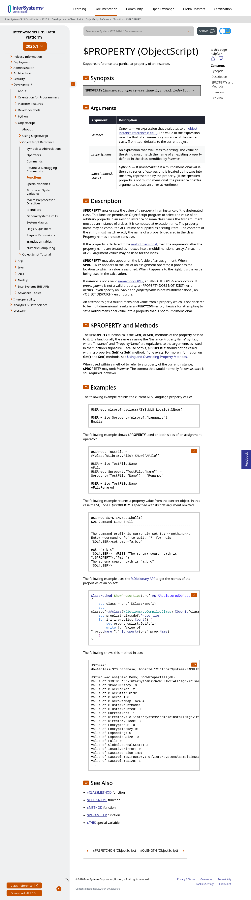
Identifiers (34, 210)
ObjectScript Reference (98, 19)
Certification (223, 9)
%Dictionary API (143, 578)
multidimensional (144, 244)
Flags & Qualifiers (39, 229)
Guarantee (206, 879)
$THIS (91, 822)
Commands (35, 161)
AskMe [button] (208, 30)
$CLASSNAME (97, 800)
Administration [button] (24, 68)
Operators (34, 155)
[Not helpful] (221, 58)
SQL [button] (20, 261)
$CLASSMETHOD (99, 792)
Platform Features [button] (30, 104)
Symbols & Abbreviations (44, 149)
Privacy (181, 879)
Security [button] (19, 79)
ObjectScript (76, 19)
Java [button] (21, 267)
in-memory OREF (130, 281)
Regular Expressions (41, 235)
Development (59, 19)
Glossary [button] (20, 310)
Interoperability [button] (24, 299)
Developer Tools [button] (29, 110)
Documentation (106, 9)
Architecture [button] (22, 73)
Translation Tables (39, 241)
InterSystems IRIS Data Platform (34, 34)
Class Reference (24, 885)
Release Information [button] (28, 56)
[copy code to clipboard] (194, 451)
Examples (217, 92)
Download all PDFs (24, 893)
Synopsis (217, 71)
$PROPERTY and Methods (222, 84)
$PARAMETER (97, 815)
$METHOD (95, 807)
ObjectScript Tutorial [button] (36, 254)
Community (134, 9)
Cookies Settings (205, 884)
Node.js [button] (23, 280)
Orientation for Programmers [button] (38, 97)
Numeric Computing (41, 248)
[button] (86, 78)
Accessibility (224, 879)
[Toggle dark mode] (225, 31)
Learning (79, 9)
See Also (217, 98)
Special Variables (38, 184)
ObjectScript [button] (26, 123)
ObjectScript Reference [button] (38, 142)
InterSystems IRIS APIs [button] (33, 286)
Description (219, 77)
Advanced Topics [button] (29, 293)
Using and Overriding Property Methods (157, 357)
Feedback (246, 458)
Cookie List (225, 884)
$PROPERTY (134, 19)
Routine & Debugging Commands (42, 169)
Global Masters (194, 9)
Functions (119, 19)
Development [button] (23, 84)
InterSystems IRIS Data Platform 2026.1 (27, 19)
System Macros (37, 222)
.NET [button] (21, 274)
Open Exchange (162, 9)
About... (23, 91)
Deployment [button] (22, 62)
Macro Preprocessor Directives (41, 201)
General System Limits (42, 216)
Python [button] (23, 116)
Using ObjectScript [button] (35, 136)
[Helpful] (213, 58)
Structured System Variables (39, 191)
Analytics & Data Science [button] (30, 305)
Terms (191, 879)
